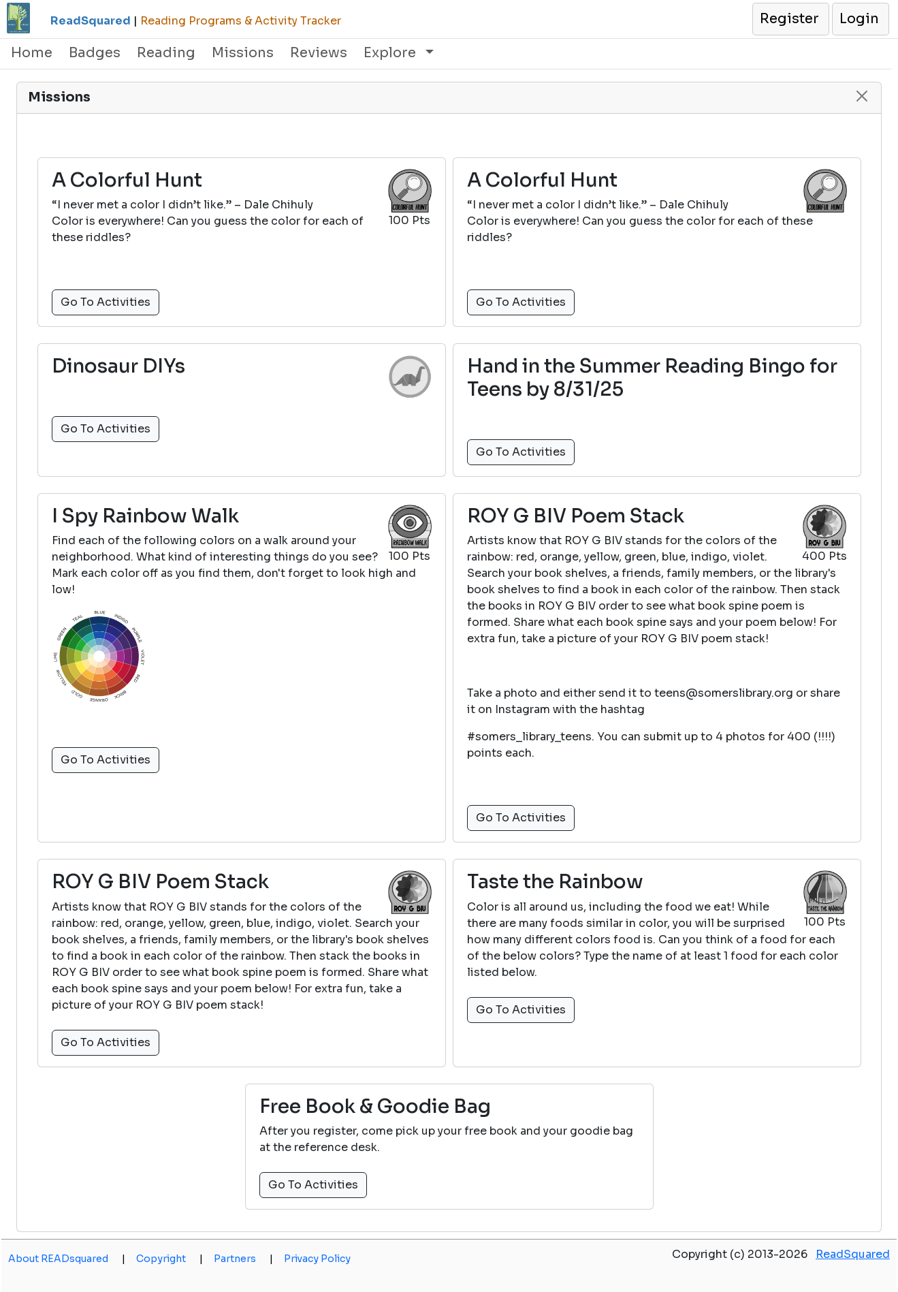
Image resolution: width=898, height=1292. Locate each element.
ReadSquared (853, 1254)
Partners (243, 1258)
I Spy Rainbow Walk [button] (145, 516)
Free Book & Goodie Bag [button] (375, 1106)
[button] (790, 19)
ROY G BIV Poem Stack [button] (575, 516)
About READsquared (66, 1258)
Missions (243, 52)
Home (31, 52)
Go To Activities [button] (105, 302)
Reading (166, 52)
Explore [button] (391, 52)
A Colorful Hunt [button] (127, 180)
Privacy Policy (317, 1258)
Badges (95, 52)
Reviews (318, 52)
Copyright (169, 1258)
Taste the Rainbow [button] (555, 882)
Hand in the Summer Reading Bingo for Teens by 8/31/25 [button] (652, 377)
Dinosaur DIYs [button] (118, 366)
